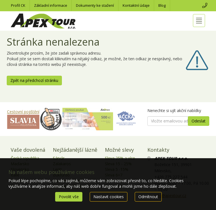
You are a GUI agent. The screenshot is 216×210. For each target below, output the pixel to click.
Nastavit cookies (108, 196)
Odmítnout (148, 196)
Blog (162, 5)
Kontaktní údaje (136, 5)
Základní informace (50, 5)
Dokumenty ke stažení (95, 5)
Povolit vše (69, 196)
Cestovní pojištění (23, 111)
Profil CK (18, 5)
